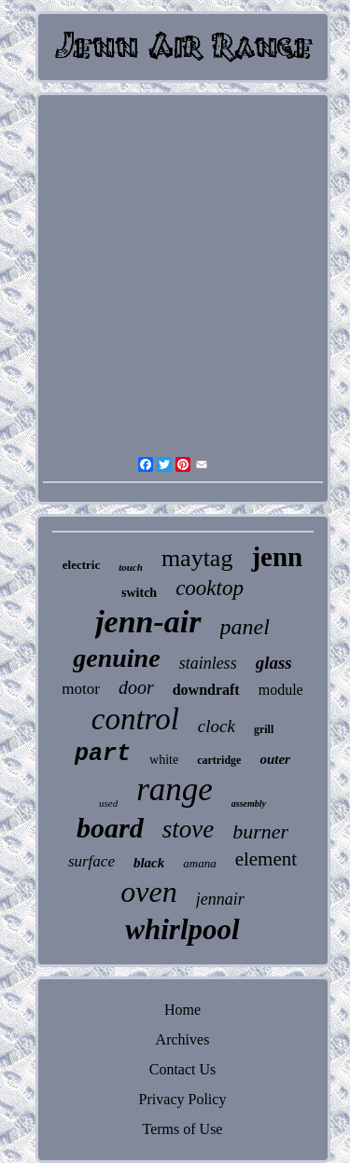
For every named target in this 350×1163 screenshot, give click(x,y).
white (163, 760)
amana (199, 863)
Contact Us (183, 1069)
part (103, 754)
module (281, 690)
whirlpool (182, 929)
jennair (220, 899)
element (266, 859)
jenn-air (148, 621)
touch (131, 567)
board (110, 827)
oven (148, 891)
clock (216, 726)
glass (274, 662)
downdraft (206, 690)
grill (263, 729)
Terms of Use (183, 1129)
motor (81, 689)
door (136, 687)
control (135, 719)
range (174, 789)
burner (260, 831)
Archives (183, 1039)
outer (274, 759)
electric (81, 565)
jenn (276, 557)
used (108, 803)
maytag (197, 558)
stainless (208, 663)
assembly (248, 803)
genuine (116, 658)
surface (91, 861)
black (148, 862)
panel (245, 627)
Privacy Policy (183, 1099)
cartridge (219, 760)
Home (182, 1010)
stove (188, 829)
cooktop (209, 588)
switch (139, 593)
